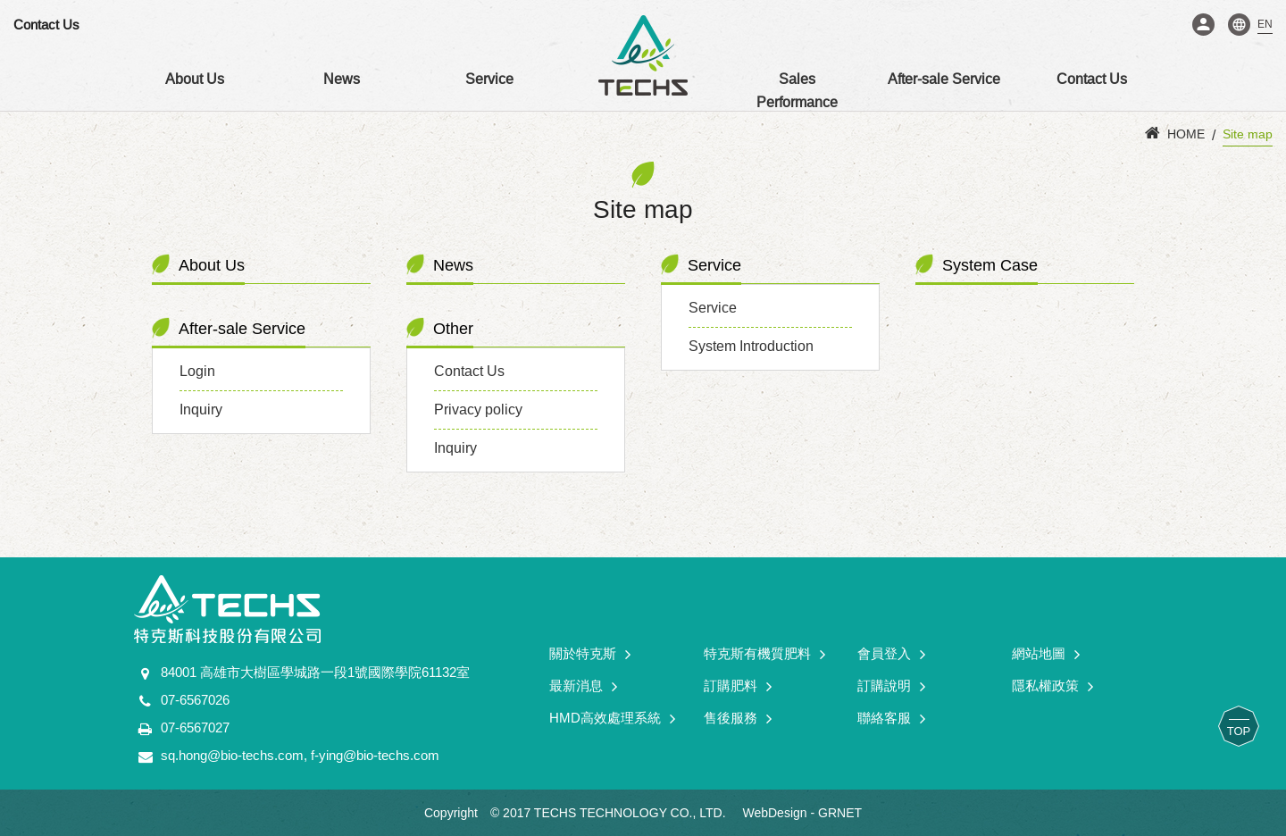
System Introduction (751, 346)
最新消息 (583, 686)
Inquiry (201, 409)
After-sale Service (944, 79)
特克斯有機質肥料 (764, 654)
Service (489, 79)
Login (1203, 24)
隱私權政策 (1052, 686)
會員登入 (891, 654)
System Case (990, 265)
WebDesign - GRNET (802, 813)
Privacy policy (478, 409)
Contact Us (46, 24)
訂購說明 (891, 686)
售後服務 (738, 718)
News (341, 79)
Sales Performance (797, 90)
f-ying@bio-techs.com (375, 755)
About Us (194, 79)
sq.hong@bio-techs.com (232, 755)
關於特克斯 (589, 654)
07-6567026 (195, 699)
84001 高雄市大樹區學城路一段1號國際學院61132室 (315, 672)
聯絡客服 (891, 718)
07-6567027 (195, 727)
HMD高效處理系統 (612, 718)
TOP (1239, 731)
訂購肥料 (738, 686)
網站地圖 (1046, 654)
